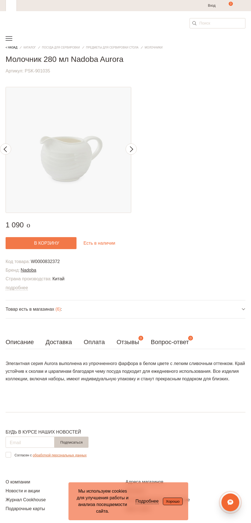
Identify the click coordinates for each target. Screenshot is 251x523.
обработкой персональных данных (60, 455)
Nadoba (28, 270)
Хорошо (173, 501)
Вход (212, 6)
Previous (5, 149)
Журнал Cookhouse (26, 499)
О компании (18, 482)
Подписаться (71, 442)
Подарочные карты (25, 508)
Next (131, 149)
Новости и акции (23, 490)
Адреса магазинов (145, 482)
